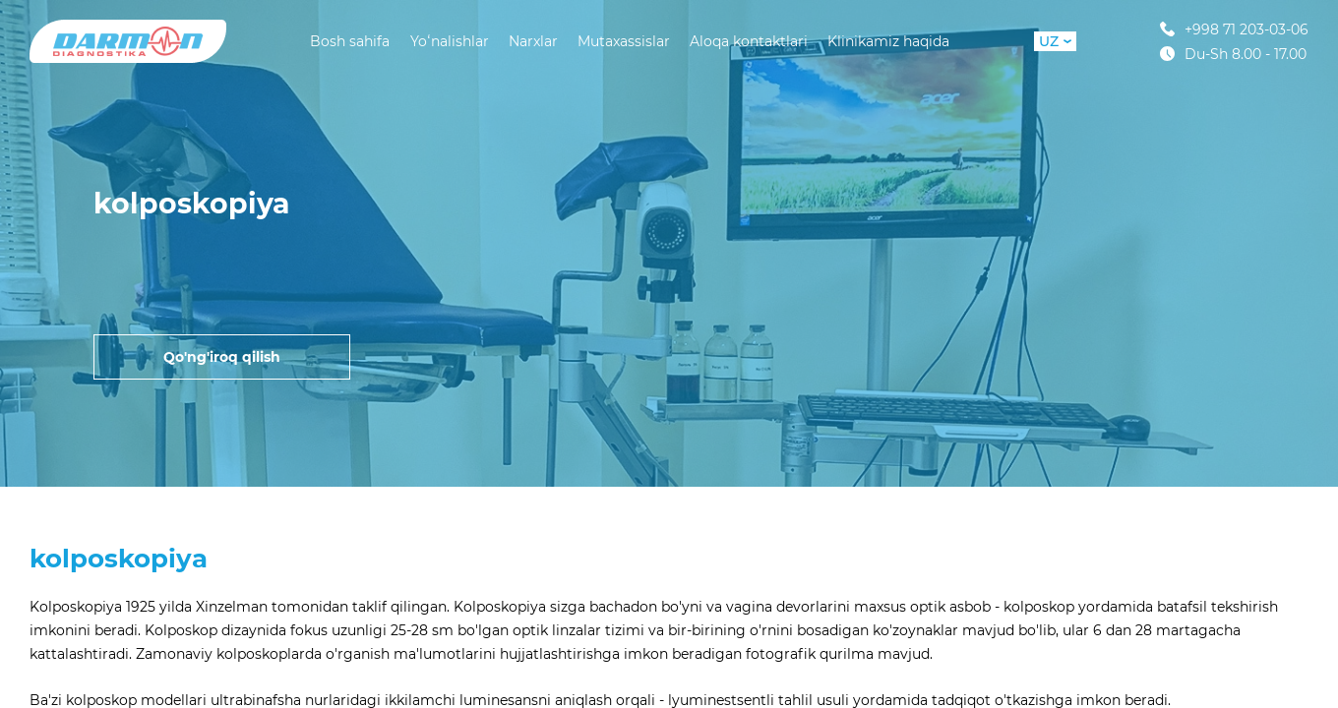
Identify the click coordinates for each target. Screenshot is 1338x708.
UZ (1055, 41)
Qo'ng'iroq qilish (221, 357)
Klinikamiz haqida (888, 41)
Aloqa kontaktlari (749, 41)
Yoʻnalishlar (449, 41)
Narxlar (533, 41)
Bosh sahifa (350, 41)
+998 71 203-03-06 (1234, 29)
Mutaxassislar (624, 41)
